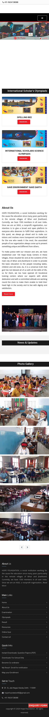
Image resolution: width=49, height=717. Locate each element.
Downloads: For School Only (24, 658)
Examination (24, 612)
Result (24, 622)
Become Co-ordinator (24, 663)
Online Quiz (24, 632)
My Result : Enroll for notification (24, 668)
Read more (8, 294)
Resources (24, 627)
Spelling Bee (24, 117)
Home (24, 602)
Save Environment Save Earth (24, 187)
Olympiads (24, 617)
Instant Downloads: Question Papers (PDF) (24, 653)
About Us (24, 607)
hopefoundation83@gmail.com (17, 693)
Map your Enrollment (24, 673)
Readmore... (23, 122)
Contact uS (24, 637)
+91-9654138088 (10, 2)
